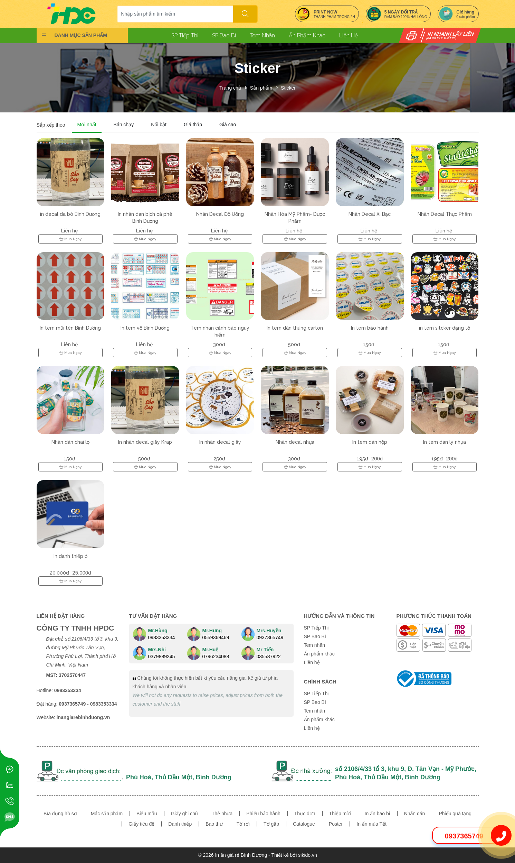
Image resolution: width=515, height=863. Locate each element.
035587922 (269, 656)
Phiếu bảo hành (263, 813)
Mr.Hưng (212, 630)
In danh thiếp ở (70, 556)
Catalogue (304, 824)
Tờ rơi (243, 824)
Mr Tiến (265, 649)
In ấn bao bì (377, 813)
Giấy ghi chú (184, 813)
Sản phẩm (261, 88)
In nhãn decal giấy (220, 442)
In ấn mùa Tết (371, 824)
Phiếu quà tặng (455, 813)
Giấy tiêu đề (141, 824)
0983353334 (161, 637)
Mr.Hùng (158, 630)
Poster (336, 824)
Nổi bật (158, 124)
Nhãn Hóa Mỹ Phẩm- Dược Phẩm (295, 217)
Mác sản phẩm (107, 813)
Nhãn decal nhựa (295, 442)
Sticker (288, 88)
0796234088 (215, 656)
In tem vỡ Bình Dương (145, 328)
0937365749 (270, 637)
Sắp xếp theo (51, 125)
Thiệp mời (340, 813)
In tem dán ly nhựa (444, 442)
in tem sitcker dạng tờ (444, 328)
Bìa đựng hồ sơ (60, 813)
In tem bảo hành (370, 328)
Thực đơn (304, 813)
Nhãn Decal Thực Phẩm (445, 214)
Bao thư (214, 824)
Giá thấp (193, 124)
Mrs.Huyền (269, 630)
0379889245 (161, 656)
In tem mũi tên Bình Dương (70, 328)
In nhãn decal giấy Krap (145, 442)
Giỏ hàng (465, 12)
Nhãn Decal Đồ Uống (220, 214)
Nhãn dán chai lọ (70, 442)
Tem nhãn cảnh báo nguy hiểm (220, 331)
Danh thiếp (180, 824)
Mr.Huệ (210, 649)
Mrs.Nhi (157, 649)
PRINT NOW (325, 12)
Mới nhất (86, 124)
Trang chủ (230, 88)
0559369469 (215, 637)
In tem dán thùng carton (295, 328)
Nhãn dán (414, 813)
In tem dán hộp (369, 442)
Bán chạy (124, 124)
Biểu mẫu (146, 813)
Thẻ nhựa (222, 813)
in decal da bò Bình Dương (70, 214)
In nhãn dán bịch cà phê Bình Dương (145, 217)
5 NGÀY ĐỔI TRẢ (401, 12)
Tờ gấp (271, 824)
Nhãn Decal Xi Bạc (370, 214)
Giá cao (227, 124)
